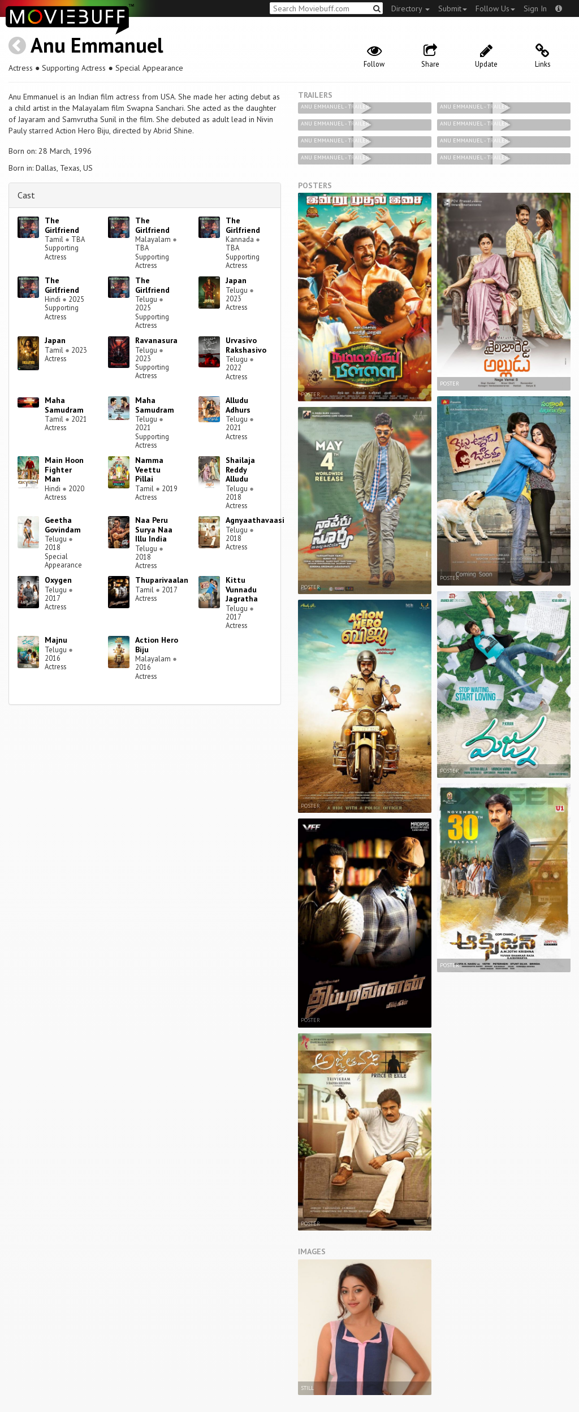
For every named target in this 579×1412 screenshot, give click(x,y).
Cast (26, 195)
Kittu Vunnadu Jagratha (242, 589)
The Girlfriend (62, 225)
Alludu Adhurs (238, 405)
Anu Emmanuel (97, 45)
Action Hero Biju (156, 645)
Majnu (56, 640)
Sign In (535, 8)
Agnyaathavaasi (255, 520)
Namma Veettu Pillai (149, 469)
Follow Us (495, 8)
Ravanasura (156, 340)
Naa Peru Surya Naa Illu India (153, 529)
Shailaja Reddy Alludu (240, 469)
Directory (410, 8)
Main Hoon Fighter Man (64, 469)
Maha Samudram (64, 405)
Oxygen (58, 580)
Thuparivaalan (161, 580)
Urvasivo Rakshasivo (246, 345)
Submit (452, 8)
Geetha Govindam (63, 525)
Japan (236, 280)
